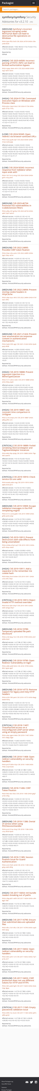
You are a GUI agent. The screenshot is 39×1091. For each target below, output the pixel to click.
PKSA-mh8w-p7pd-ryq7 (10, 545)
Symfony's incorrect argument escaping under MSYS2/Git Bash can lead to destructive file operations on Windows (17, 34)
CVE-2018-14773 (22, 697)
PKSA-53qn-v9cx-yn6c (9, 253)
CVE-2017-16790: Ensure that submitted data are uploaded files (19, 922)
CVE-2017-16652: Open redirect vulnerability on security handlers (18, 951)
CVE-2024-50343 (22, 175)
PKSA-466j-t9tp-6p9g (9, 453)
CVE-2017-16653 (22, 986)
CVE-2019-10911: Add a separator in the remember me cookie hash (17, 571)
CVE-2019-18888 (23, 380)
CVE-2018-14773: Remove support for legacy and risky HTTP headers (19, 691)
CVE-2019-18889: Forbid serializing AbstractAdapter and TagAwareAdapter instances (18, 447)
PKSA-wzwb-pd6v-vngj (9, 482)
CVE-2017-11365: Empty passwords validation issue (19, 1008)
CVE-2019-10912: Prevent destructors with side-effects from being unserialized (18, 539)
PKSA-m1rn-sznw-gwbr (10, 514)
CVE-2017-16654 (22, 898)
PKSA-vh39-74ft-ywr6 (9, 697)
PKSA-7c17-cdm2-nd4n (10, 380)
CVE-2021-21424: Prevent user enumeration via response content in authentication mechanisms (19, 337)
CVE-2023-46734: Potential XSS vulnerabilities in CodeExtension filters (16, 205)
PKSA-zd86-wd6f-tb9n (9, 666)
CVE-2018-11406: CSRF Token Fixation (16, 789)
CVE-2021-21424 (22, 344)
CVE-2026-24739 (22, 41)
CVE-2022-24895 (22, 253)
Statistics (4, 1087)
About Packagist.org (7, 1081)
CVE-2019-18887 (23, 418)
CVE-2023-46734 (22, 211)
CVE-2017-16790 (22, 928)
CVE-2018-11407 (23, 735)
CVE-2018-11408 (23, 764)
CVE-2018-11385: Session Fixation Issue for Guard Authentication (17, 859)
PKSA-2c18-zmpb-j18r (9, 418)
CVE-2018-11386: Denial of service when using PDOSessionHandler (18, 823)
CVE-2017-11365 (22, 1013)
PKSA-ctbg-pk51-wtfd (9, 898)
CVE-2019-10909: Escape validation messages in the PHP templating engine (19, 508)
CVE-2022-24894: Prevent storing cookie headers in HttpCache (19, 292)
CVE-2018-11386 (23, 829)
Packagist (8, 3)
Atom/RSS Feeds (6, 1084)
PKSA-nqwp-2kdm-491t (10, 68)
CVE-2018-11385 (23, 865)
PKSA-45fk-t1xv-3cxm (9, 1013)
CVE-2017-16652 (22, 957)
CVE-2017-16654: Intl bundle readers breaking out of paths (19, 893)
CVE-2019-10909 (24, 514)
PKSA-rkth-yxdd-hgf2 (9, 986)
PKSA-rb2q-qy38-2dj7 (9, 140)
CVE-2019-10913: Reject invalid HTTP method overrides (18, 601)
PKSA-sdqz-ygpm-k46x (9, 735)
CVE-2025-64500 (24, 68)
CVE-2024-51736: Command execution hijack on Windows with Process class (19, 100)
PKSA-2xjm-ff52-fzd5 (9, 41)
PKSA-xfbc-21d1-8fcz (9, 928)
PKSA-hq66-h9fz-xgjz (9, 344)
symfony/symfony (14, 17)
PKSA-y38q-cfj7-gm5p (9, 211)
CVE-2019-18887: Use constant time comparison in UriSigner (16, 412)
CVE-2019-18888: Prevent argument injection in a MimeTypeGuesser (17, 374)
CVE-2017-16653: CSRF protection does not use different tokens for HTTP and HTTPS (18, 980)
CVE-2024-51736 (23, 106)
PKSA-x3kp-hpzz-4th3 (9, 297)
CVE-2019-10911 (23, 576)
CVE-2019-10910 (23, 482)
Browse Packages (7, 1090)
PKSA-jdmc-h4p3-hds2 (10, 106)
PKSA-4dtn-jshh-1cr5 (9, 957)
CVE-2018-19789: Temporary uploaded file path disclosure (16, 631)
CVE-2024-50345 (22, 140)
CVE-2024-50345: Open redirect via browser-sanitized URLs (19, 135)
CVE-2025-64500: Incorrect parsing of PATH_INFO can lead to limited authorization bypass (18, 63)
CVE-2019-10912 (24, 545)
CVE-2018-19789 (22, 637)
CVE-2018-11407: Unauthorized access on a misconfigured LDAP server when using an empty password (18, 728)
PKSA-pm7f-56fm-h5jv (9, 764)
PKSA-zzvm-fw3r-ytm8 (9, 865)
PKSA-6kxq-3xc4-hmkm (10, 576)
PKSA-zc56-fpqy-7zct (9, 637)
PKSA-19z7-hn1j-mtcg (9, 175)
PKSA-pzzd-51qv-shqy (9, 829)
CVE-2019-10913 (22, 606)
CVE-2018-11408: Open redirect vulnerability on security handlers (18, 759)
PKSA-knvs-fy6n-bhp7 (9, 606)
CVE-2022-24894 (22, 297)
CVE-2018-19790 (23, 666)
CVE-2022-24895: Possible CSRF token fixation (16, 248)
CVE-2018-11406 (21, 794)
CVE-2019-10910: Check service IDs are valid (18, 478)
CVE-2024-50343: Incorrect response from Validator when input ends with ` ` (18, 169)
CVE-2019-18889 (22, 453)
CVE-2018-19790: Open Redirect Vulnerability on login (18, 661)
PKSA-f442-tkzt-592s (9, 794)
